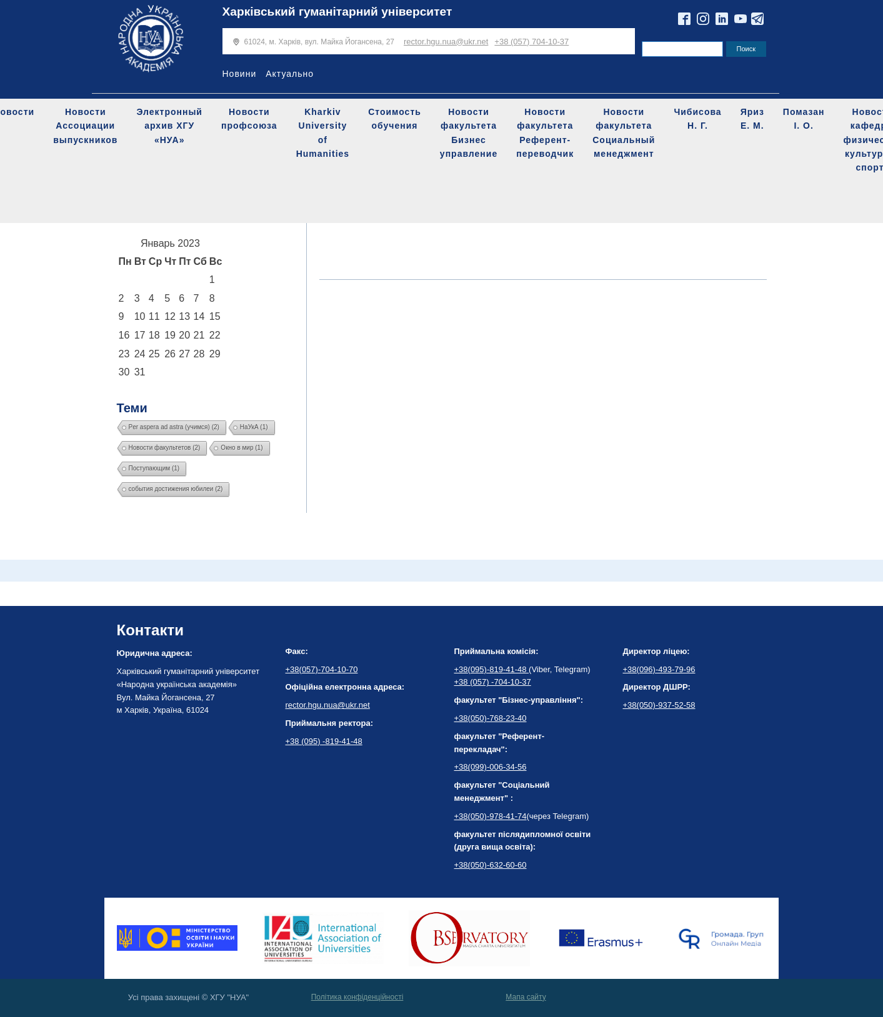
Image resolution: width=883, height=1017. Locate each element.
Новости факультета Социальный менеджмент (623, 133)
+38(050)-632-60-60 (490, 865)
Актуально (290, 74)
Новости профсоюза (249, 119)
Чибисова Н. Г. (697, 119)
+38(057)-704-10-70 (322, 669)
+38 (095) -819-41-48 (324, 741)
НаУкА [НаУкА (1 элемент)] (254, 427)
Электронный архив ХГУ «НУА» (169, 126)
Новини (239, 74)
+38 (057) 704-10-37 (531, 41)
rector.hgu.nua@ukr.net (446, 41)
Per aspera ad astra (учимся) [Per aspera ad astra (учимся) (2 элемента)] (174, 427)
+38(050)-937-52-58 (659, 705)
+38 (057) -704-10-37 (492, 682)
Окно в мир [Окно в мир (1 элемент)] (241, 447)
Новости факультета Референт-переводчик (545, 133)
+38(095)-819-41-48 (491, 669)
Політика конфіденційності (357, 997)
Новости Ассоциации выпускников (85, 126)
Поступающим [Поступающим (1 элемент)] (154, 468)
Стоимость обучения (394, 119)
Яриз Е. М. (752, 119)
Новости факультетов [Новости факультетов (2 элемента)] (165, 447)
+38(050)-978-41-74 (490, 816)
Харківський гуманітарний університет (337, 11)
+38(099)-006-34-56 (490, 766)
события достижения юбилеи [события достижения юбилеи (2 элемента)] (176, 488)
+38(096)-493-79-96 (659, 669)
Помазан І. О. (804, 119)
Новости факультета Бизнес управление (468, 133)
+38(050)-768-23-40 (490, 718)
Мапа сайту (526, 997)
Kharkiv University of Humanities (322, 133)
